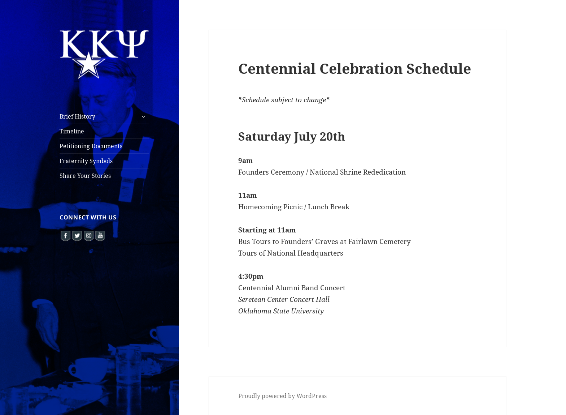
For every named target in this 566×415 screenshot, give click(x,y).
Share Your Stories (85, 176)
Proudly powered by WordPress (282, 396)
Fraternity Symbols (86, 161)
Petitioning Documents (91, 146)
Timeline (72, 131)
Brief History (77, 116)
